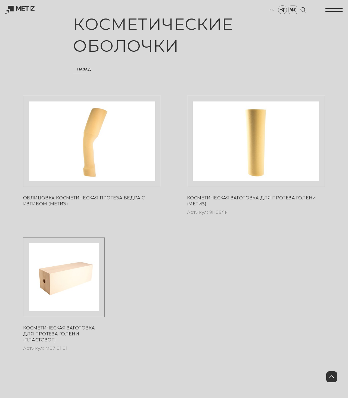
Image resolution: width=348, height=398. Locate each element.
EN (271, 10)
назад (84, 69)
